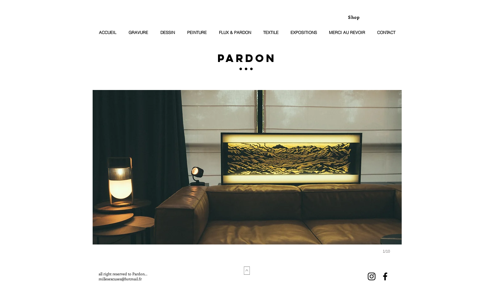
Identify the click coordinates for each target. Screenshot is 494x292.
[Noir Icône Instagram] (371, 276)
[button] (247, 178)
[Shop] (355, 17)
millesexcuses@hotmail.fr (120, 278)
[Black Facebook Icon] (385, 276)
